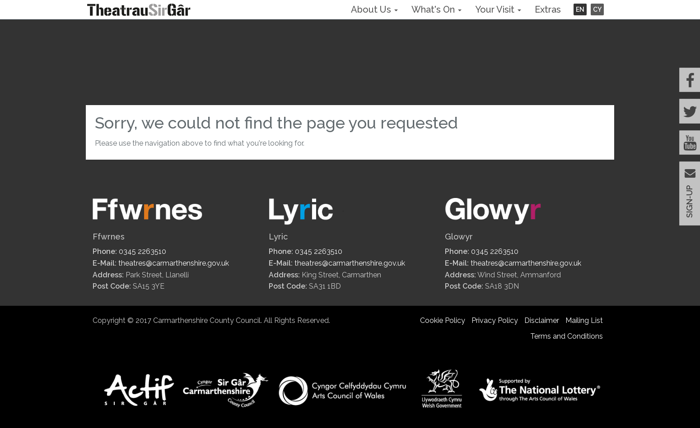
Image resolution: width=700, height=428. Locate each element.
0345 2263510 (142, 251)
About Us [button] (374, 9)
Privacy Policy (494, 320)
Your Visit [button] (498, 9)
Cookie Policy (442, 320)
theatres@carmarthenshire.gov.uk (173, 263)
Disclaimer (541, 320)
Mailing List (584, 320)
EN (580, 9)
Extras (548, 9)
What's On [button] (436, 9)
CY (597, 9)
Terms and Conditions (566, 336)
